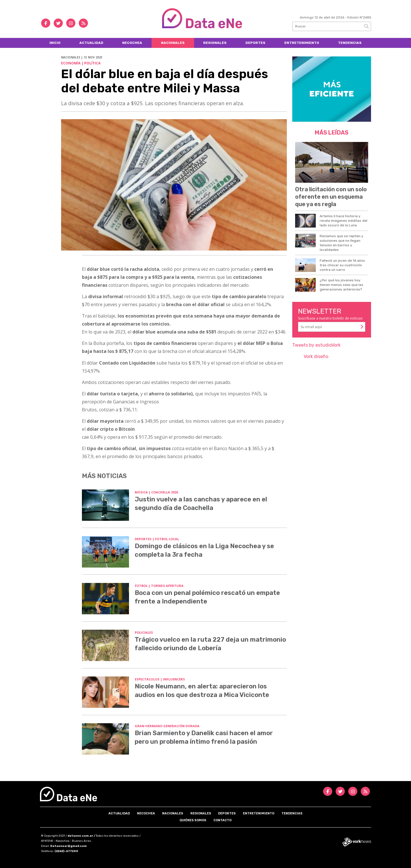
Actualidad (91, 43)
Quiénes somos (193, 820)
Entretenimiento (301, 43)
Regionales (215, 43)
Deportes (255, 43)
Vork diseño (316, 356)
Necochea (132, 43)
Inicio (55, 43)
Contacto (222, 820)
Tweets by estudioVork (316, 345)
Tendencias (350, 43)
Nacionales (173, 43)
